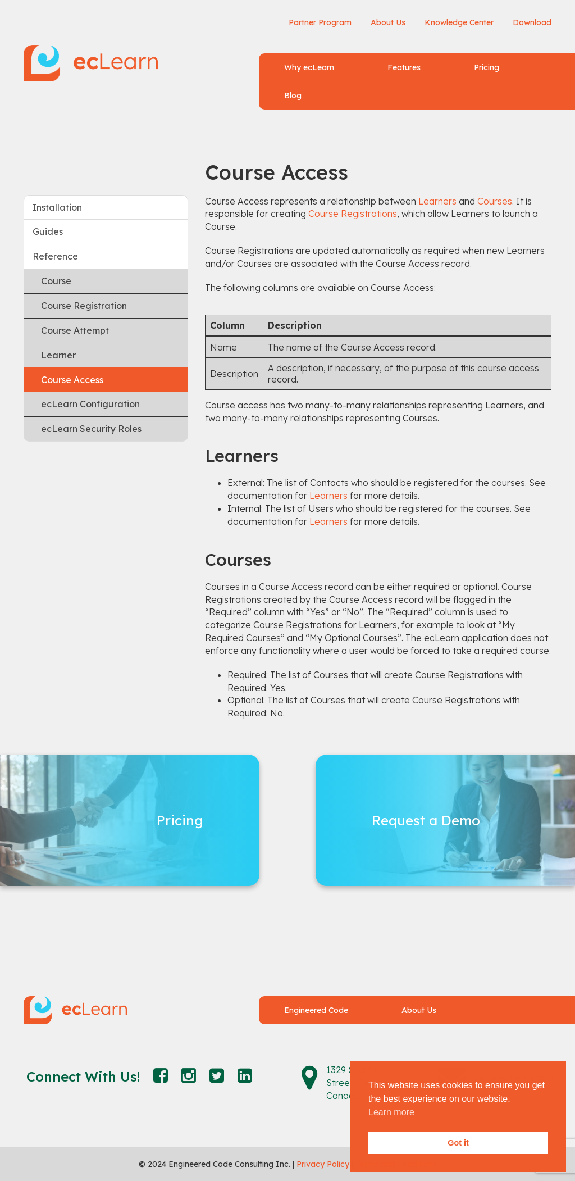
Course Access (72, 379)
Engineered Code (316, 1010)
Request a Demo (426, 820)
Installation (57, 207)
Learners (437, 201)
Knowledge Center (459, 22)
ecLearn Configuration (90, 404)
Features (404, 67)
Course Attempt (75, 330)
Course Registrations (352, 213)
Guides (48, 231)
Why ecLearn (309, 67)
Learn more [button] (391, 1112)
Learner (58, 355)
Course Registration (84, 305)
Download (532, 22)
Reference (55, 256)
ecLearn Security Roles (91, 428)
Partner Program (320, 22)
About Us (388, 22)
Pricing (486, 67)
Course (56, 281)
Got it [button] (458, 1142)
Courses (494, 201)
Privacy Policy (322, 1164)
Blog (293, 95)
